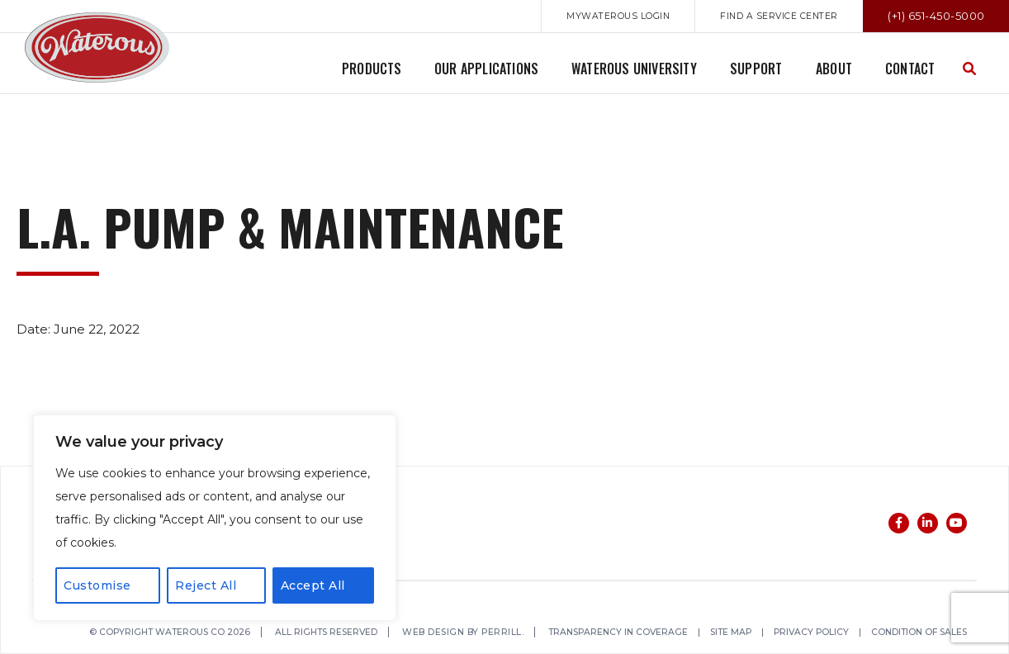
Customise (97, 585)
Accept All (313, 585)
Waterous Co (97, 47)
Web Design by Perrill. (475, 632)
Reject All (205, 585)
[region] (214, 518)
